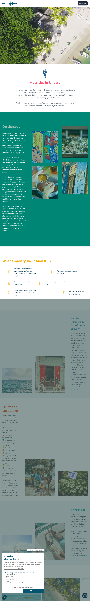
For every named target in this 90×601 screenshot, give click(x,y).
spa (84, 555)
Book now (82, 3)
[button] (83, 300)
